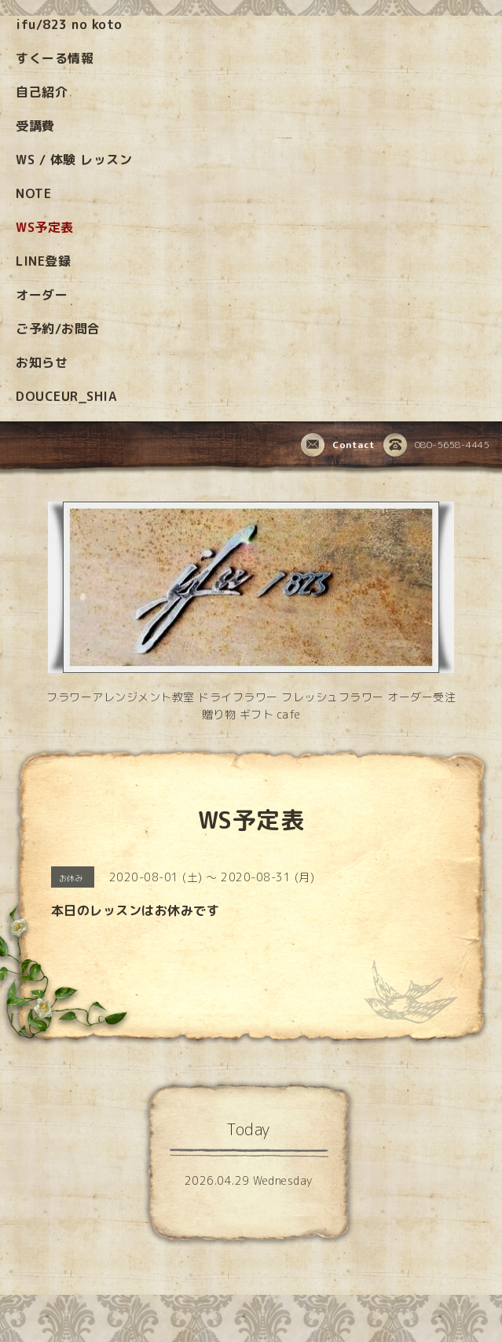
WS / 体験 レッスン (74, 159)
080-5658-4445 (436, 445)
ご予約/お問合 (58, 328)
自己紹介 (42, 92)
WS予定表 (45, 227)
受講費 (35, 125)
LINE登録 (43, 261)
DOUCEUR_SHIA (66, 396)
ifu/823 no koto (69, 24)
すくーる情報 (54, 58)
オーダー (42, 294)
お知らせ (42, 362)
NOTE (33, 193)
